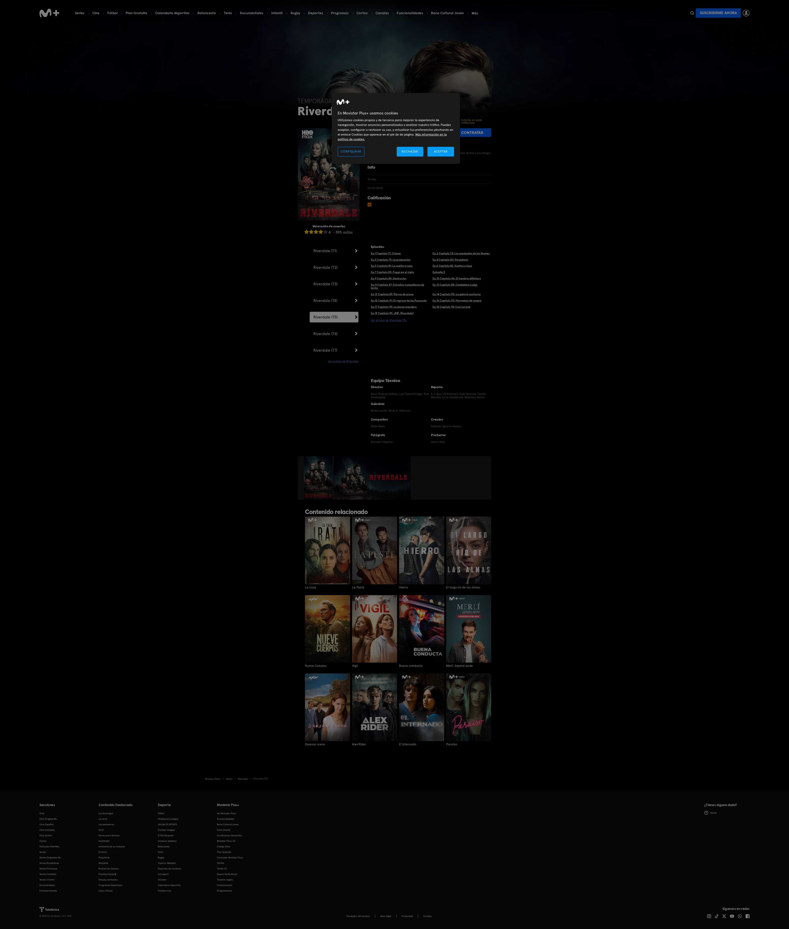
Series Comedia (47, 874)
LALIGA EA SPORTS (167, 824)
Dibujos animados (108, 879)
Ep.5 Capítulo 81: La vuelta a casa (391, 265)
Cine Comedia (47, 830)
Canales (382, 13)
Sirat (101, 830)
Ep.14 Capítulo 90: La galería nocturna (457, 294)
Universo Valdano (167, 841)
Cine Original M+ (48, 819)
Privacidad (407, 916)
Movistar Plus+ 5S (226, 841)
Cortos (362, 13)
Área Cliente (223, 830)
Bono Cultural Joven (447, 13)
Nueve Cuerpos (315, 666)
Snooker (162, 879)
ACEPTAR (441, 151)
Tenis (228, 13)
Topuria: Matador (167, 863)
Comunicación (224, 885)
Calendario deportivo (172, 13)
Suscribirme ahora (718, 13)
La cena (103, 819)
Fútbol (112, 13)
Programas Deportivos (110, 885)
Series (79, 13)
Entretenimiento (48, 890)
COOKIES (427, 916)
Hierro (403, 587)
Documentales (251, 13)
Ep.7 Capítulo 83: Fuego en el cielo (392, 272)
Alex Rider (359, 744)
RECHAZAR (410, 151)
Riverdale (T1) (325, 250)
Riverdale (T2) (325, 267)
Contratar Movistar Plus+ (230, 857)
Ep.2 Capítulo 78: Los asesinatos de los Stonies (461, 253)
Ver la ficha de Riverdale (343, 361)
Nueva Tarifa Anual (227, 874)
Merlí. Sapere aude (459, 666)
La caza (310, 587)
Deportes (315, 13)
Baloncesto (206, 13)
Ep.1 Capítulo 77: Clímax (386, 253)
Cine (95, 13)
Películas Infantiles (49, 846)
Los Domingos (106, 813)
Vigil (355, 666)
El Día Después (166, 835)
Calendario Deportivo (169, 885)
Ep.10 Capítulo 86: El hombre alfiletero (457, 278)
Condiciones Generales (229, 835)
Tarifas (220, 863)
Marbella (103, 863)
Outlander (104, 841)
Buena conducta (411, 666)
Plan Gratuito (136, 13)
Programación (224, 890)
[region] (396, 128)
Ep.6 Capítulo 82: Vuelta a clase (452, 265)
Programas (340, 13)
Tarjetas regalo (225, 879)
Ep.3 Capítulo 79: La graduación (390, 259)
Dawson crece (315, 744)
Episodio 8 (439, 272)
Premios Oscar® (107, 874)
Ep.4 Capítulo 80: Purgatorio (450, 259)
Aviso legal (385, 916)
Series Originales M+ (50, 857)
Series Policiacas (48, 868)
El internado (407, 744)
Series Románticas (49, 863)
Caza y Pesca (105, 890)
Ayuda (710, 813)
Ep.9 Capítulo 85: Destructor (389, 278)
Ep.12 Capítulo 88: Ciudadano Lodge (455, 284)
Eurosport (163, 874)
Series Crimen (46, 879)
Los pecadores (106, 824)
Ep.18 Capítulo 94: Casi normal (451, 306)
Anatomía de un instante (112, 846)
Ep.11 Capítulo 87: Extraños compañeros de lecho (397, 286)
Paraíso (451, 744)
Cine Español (46, 824)
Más (475, 13)
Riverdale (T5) (325, 317)
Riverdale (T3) (325, 284)
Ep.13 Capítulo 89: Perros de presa (392, 294)
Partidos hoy (164, 890)
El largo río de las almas (463, 587)
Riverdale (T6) (325, 333)
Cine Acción (45, 835)
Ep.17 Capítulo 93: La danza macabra (394, 306)
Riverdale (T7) (325, 350)
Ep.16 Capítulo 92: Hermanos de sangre (457, 300)
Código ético (223, 846)
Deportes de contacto (169, 868)
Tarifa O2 (222, 868)
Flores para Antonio (109, 835)
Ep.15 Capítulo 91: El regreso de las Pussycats (399, 300)
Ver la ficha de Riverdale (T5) (389, 320)
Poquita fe (104, 857)
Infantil (277, 13)
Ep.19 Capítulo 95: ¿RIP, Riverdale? (392, 313)
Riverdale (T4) (325, 300)
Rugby (295, 13)
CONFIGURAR (351, 151)
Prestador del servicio (358, 916)
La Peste (358, 587)
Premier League (166, 830)
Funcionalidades (410, 13)
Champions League (168, 819)
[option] (319, 478)
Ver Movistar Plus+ (226, 813)
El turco (103, 852)
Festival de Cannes (109, 868)
